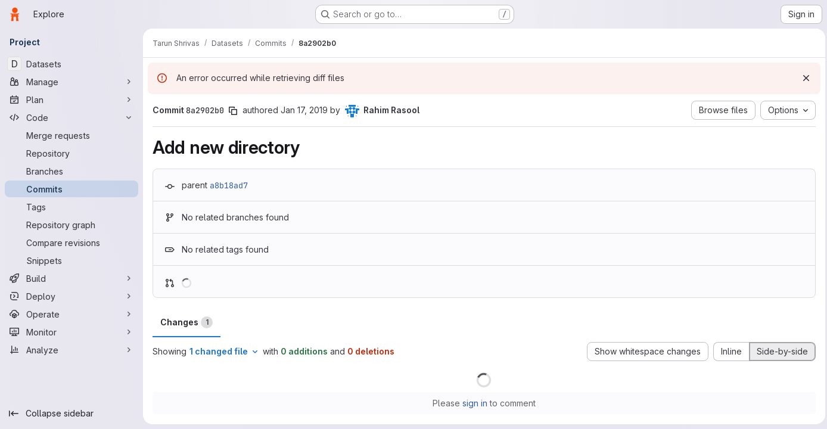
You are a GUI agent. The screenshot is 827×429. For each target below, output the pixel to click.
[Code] (71, 117)
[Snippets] (71, 260)
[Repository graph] (71, 224)
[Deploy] (71, 296)
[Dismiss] (803, 78)
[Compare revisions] (71, 242)
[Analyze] (71, 349)
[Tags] (71, 206)
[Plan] (71, 99)
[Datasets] (71, 63)
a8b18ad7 (229, 185)
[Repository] (71, 153)
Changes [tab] (186, 322)
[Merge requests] (71, 135)
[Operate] (71, 314)
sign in (473, 403)
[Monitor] (71, 332)
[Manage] (71, 81)
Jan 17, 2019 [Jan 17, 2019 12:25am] (304, 110)
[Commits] (71, 189)
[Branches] (71, 171)
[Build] (71, 278)
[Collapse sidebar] (71, 413)
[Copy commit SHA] (233, 111)
